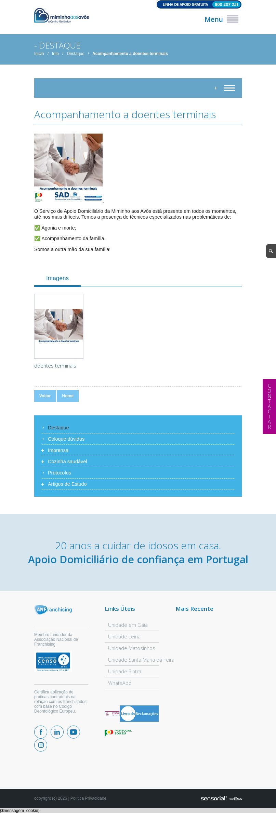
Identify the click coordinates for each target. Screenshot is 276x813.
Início (39, 53)
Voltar (45, 396)
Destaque (75, 53)
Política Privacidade (88, 798)
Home (67, 396)
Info (55, 53)
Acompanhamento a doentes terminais (130, 53)
